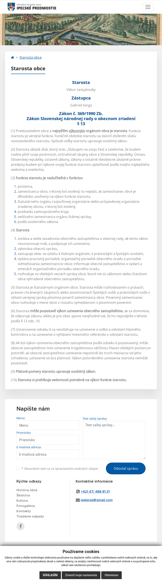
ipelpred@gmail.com (97, 500)
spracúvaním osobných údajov (76, 469)
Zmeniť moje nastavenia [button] (81, 575)
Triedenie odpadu (30, 516)
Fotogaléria (25, 506)
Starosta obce (30, 57)
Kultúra (22, 500)
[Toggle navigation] (148, 7)
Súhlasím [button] (50, 575)
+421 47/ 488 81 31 (95, 491)
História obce (26, 490)
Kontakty (23, 511)
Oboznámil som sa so (60, 469)
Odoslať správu (126, 468)
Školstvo (23, 495)
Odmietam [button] (111, 575)
